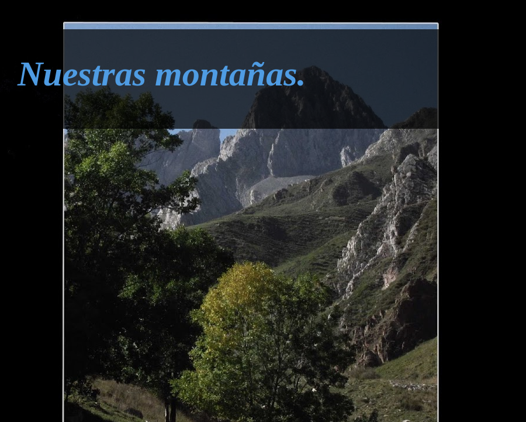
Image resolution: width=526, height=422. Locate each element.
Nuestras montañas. (162, 73)
